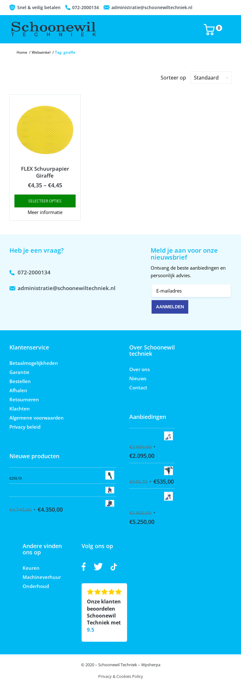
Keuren (31, 568)
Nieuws (137, 378)
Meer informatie (45, 212)
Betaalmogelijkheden (33, 363)
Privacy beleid (24, 427)
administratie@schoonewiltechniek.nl (151, 7)
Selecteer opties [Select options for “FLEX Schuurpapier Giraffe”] (45, 201)
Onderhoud (36, 586)
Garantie (19, 372)
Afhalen (18, 390)
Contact (138, 387)
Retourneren (24, 399)
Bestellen (20, 381)
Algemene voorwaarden (36, 418)
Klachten (19, 408)
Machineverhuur (42, 577)
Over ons (139, 369)
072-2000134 (85, 7)
